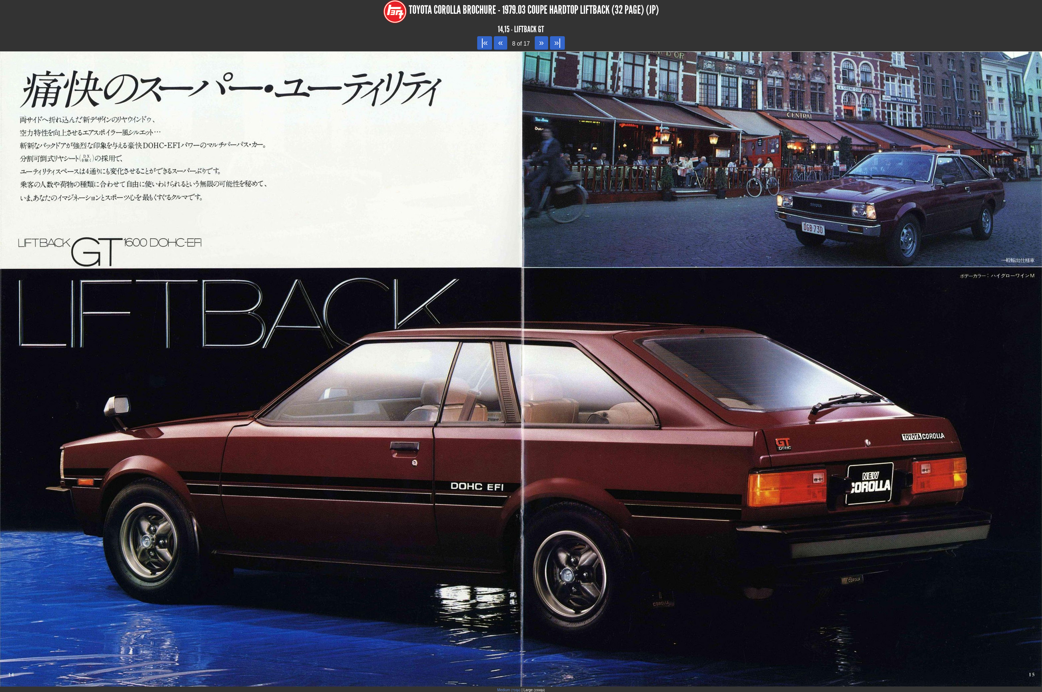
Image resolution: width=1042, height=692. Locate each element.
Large (534, 690)
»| (557, 42)
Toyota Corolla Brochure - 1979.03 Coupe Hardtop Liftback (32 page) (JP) (534, 10)
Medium (508, 690)
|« (485, 42)
